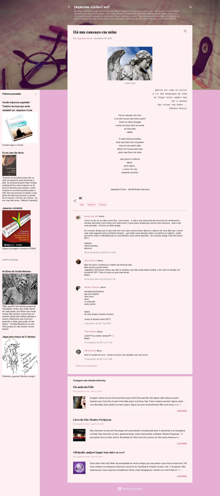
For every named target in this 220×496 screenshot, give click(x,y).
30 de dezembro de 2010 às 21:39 (99, 279)
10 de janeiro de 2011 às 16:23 (98, 342)
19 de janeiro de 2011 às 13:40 (98, 359)
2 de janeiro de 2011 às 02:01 (97, 323)
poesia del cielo (91, 216)
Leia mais (182, 411)
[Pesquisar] (190, 7)
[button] (185, 31)
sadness (91, 204)
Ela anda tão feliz (83, 387)
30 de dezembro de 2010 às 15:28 (99, 252)
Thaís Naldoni (90, 331)
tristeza (102, 204)
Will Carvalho (90, 350)
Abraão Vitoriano (92, 287)
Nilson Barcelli (90, 260)
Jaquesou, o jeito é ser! (92, 6)
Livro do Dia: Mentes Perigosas (92, 419)
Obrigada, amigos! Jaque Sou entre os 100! (98, 452)
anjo (82, 204)
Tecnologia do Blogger (130, 488)
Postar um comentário (86, 366)
